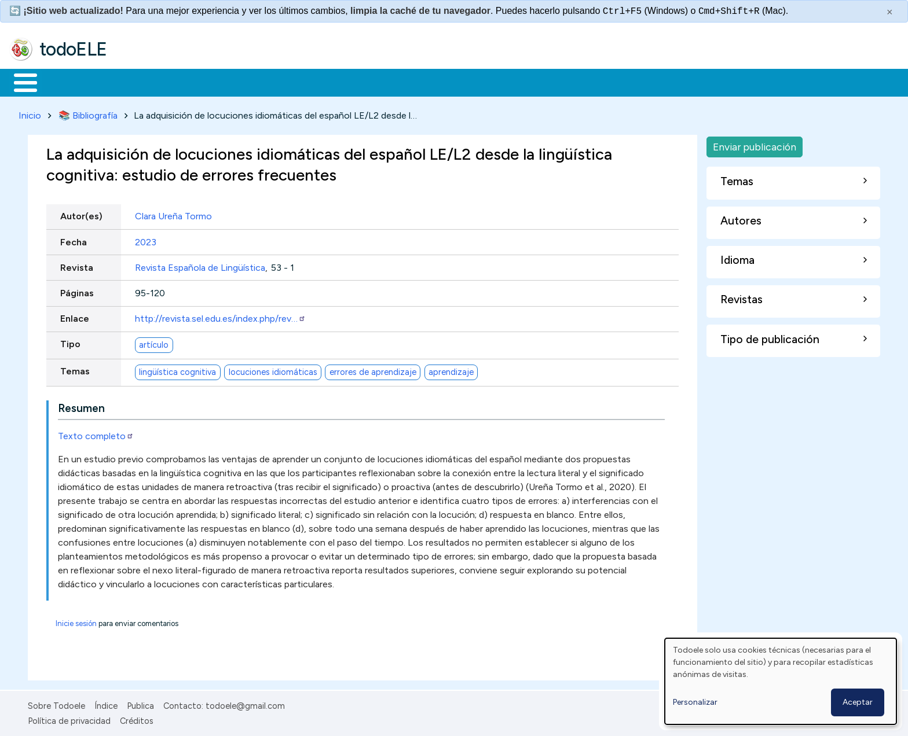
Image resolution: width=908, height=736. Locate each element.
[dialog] (780, 681)
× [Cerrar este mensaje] (890, 12)
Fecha (73, 239)
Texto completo (96, 433)
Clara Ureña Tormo (173, 214)
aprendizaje (451, 370)
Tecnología (346, 81)
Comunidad (423, 81)
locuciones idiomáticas (273, 370)
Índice (106, 703)
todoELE (73, 49)
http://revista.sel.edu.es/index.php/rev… (220, 316)
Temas (75, 369)
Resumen (81, 406)
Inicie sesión (76, 621)
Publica (140, 703)
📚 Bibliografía (88, 113)
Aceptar (858, 702)
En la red (273, 81)
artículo (154, 342)
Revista (76, 265)
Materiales (65, 81)
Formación (139, 81)
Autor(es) (81, 214)
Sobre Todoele (56, 703)
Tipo (70, 342)
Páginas (77, 290)
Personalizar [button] (695, 702)
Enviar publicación (754, 144)
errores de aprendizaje (372, 370)
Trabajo (208, 81)
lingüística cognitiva (177, 370)
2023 (145, 239)
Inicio (19, 81)
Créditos (136, 719)
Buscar (476, 81)
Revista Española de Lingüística (200, 265)
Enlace (74, 316)
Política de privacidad (69, 719)
